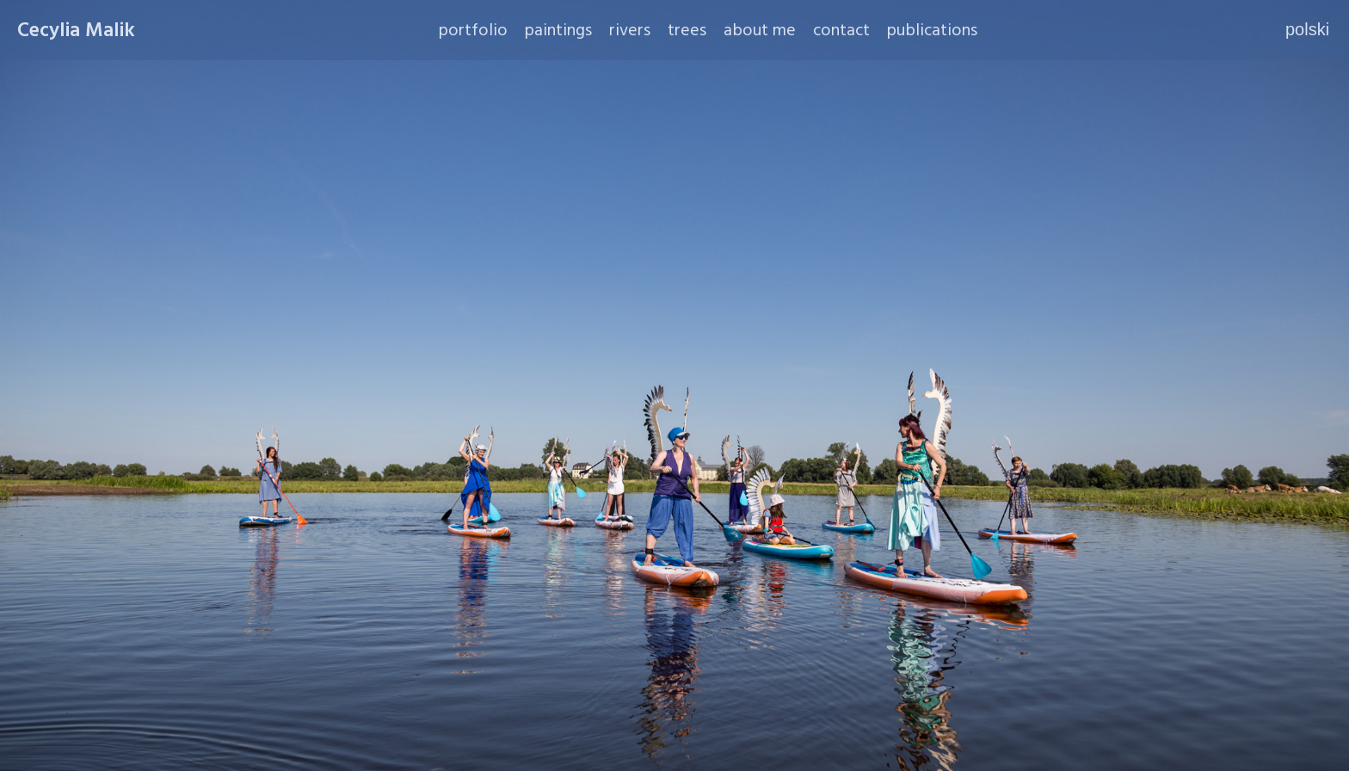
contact (841, 30)
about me (760, 30)
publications (932, 30)
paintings (558, 30)
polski (1307, 29)
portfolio (473, 30)
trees (687, 30)
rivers (629, 30)
